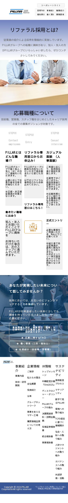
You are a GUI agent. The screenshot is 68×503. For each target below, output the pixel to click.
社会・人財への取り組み (59, 435)
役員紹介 (31, 389)
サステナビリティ (60, 370)
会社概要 (31, 383)
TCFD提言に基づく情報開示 (60, 422)
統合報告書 (47, 436)
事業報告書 (47, 442)
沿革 (29, 395)
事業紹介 (19, 368)
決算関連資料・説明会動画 (48, 417)
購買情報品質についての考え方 (33, 425)
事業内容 (19, 375)
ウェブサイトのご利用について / (48, 487)
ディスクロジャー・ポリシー (48, 394)
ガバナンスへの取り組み (59, 465)
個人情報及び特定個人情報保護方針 (52, 488)
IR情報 (46, 366)
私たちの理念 (33, 377)
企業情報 (33, 366)
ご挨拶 (30, 371)
